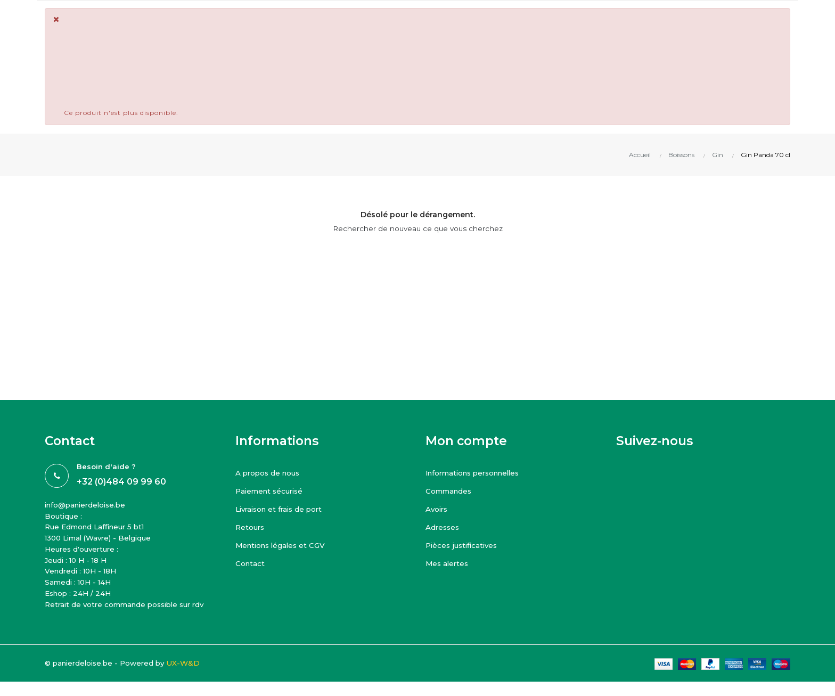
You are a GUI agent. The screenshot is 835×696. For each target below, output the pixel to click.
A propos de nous (272, 473)
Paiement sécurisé (274, 491)
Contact (251, 563)
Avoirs (438, 509)
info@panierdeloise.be (91, 506)
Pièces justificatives (464, 545)
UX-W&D (202, 689)
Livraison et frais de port (284, 509)
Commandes (452, 491)
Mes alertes (449, 563)
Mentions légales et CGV (286, 545)
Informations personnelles (480, 473)
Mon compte (466, 440)
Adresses (444, 527)
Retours (252, 527)
